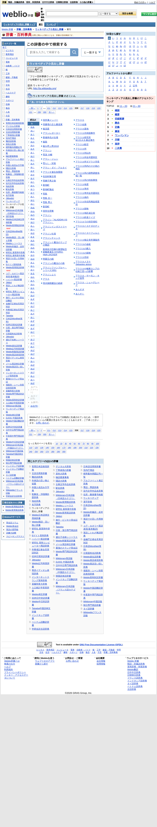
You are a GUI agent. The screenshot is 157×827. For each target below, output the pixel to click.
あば (32, 350)
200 (80, 447)
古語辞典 (74, 2)
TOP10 (110, 106)
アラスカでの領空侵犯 (86, 221)
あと (32, 197)
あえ (32, 138)
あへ (32, 229)
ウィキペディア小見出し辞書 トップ (19, 24)
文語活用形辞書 (39, 473)
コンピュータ (12, 58)
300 (44, 112)
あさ (32, 164)
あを (32, 288)
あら (32, 266)
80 (88, 443)
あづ (32, 339)
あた (32, 182)
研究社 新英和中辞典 (15, 252)
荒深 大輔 (47, 154)
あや (32, 255)
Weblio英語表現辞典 (93, 560)
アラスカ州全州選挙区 (86, 157)
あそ (32, 178)
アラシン (47, 150)
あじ (32, 317)
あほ (32, 233)
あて (32, 193)
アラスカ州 (80, 149)
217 (82, 108)
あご (32, 310)
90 (92, 443)
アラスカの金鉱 (83, 244)
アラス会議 (80, 124)
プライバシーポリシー (15, 672)
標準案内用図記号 (14, 147)
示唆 (117, 139)
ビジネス (10, 50)
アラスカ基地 (82, 129)
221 (30, 112)
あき (32, 149)
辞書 (4, 2)
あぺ (32, 380)
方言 (8, 116)
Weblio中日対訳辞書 (15, 442)
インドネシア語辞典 (137, 680)
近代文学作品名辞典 (93, 491)
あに (32, 204)
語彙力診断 (11, 533)
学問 (8, 81)
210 (86, 447)
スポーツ (10, 100)
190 (74, 447)
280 (52, 451)
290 (58, 451)
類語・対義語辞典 (16, 2)
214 (65, 108)
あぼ (32, 365)
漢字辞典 (87, 501)
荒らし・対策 (49, 163)
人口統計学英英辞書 (15, 403)
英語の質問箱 (12, 529)
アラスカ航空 (82, 144)
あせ (32, 175)
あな (32, 200)
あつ (32, 189)
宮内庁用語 (88, 470)
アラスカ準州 (82, 188)
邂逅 (117, 131)
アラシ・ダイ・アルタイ (55, 167)
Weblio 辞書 (7, 29)
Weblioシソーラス (64, 505)
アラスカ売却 (82, 257)
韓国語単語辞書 (63, 576)
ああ (32, 127)
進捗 (117, 143)
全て (5, 47)
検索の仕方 (9, 664)
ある (32, 273)
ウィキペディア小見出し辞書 (49, 29)
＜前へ (32, 108)
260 (41, 451)
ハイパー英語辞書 (40, 539)
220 (98, 108)
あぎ (32, 299)
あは (32, 219)
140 (47, 447)
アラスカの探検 (83, 253)
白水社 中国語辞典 (65, 562)
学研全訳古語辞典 (40, 629)
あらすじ (79, 294)
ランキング (51, 24)
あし (32, 167)
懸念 (117, 122)
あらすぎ (79, 289)
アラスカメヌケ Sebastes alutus (83, 263)
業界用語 (10, 54)
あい (32, 131)
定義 (117, 127)
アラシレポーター (51, 133)
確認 (117, 110)
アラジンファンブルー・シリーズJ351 (55, 269)
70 (83, 443)
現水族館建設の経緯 (52, 283)
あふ (32, 226)
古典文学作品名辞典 (65, 484)
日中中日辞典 (48, 2)
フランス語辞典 (135, 678)
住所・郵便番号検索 (93, 494)
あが (32, 295)
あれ (32, 277)
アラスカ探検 (82, 208)
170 (63, 447)
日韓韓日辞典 (62, 2)
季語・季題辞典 (91, 487)
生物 (8, 104)
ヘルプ (152, 2)
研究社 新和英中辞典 (66, 509)
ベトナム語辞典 (135, 686)
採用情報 (101, 664)
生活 (8, 89)
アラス (46, 279)
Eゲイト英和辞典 (40, 535)
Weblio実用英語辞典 (65, 513)
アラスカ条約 (82, 197)
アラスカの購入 (83, 248)
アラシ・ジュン (50, 159)
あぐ (32, 303)
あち (32, 186)
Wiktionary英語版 (64, 558)
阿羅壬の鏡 (48, 259)
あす (32, 171)
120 (36, 447)
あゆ (32, 259)
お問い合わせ (42, 423)
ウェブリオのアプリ (45, 661)
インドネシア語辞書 (15, 466)
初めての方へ (140, 2)
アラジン (47, 215)
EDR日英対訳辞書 (40, 556)
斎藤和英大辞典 (39, 584)
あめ (32, 248)
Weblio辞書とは (11, 661)
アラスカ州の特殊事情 (86, 180)
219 (93, 108)
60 (79, 443)
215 (70, 108)
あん (32, 292)
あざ (32, 314)
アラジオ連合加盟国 (52, 172)
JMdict (59, 516)
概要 (117, 114)
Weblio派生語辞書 (92, 556)
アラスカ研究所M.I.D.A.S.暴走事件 (84, 138)
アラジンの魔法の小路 (54, 263)
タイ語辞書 (88, 608)
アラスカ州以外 (83, 153)
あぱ (32, 369)
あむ (32, 244)
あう (32, 134)
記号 (135, 85)
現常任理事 (48, 211)
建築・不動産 (12, 77)
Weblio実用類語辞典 (65, 502)
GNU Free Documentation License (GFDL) (101, 644)
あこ (32, 160)
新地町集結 (48, 189)
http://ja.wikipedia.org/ (44, 88)
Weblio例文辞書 (39, 594)
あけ (32, 156)
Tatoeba (59, 527)
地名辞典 (36, 501)
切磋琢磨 (119, 118)
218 (87, 108)
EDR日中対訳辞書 (40, 598)
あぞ (32, 328)
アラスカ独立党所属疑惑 (87, 240)
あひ (32, 222)
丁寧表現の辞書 (63, 470)
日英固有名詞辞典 (92, 553)
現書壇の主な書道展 (52, 124)
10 (57, 443)
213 (59, 108)
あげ (32, 306)
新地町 (46, 185)
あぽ (32, 383)
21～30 (136, 106)
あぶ (32, 358)
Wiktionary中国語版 (92, 601)
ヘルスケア (11, 93)
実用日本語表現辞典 (15, 123)
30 (66, 443)
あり (32, 270)
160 (58, 447)
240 (30, 451)
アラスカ (79, 120)
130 (41, 447)
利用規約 (8, 669)
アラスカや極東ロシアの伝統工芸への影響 (87, 270)
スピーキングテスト (15, 536)
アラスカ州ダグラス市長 (87, 161)
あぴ (32, 372)
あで (32, 343)
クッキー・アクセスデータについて (16, 676)
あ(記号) (34, 406)
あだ (32, 332)
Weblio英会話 (12, 526)
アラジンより (49, 274)
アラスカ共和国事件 (85, 133)
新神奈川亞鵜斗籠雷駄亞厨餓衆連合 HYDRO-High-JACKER (55, 252)
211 (48, 108)
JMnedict (36, 560)
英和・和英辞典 (33, 2)
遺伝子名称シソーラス (66, 537)
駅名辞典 (60, 488)
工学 (8, 73)
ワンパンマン (122, 135)
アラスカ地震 (82, 184)
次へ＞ (52, 112)
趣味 (8, 96)
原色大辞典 (61, 473)
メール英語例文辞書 (65, 544)
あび (32, 354)
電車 (8, 62)
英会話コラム (12, 523)
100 (97, 443)
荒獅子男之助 (49, 180)
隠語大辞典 (61, 481)
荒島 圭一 (47, 198)
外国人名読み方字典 (15, 165)
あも (32, 251)
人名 (8, 112)
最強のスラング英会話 (66, 548)
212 (54, 108)
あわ (32, 284)
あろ (32, 281)
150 (52, 447)
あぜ (32, 325)
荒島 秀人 (47, 202)
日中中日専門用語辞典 (66, 565)
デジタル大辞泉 (63, 466)
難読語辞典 (37, 477)
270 (47, 451)
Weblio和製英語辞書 (65, 540)
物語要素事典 (62, 477)
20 (61, 443)
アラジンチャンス (51, 238)
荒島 (45, 194)
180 (69, 447)
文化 (8, 85)
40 (70, 443)
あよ (32, 263)
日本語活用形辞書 (92, 466)
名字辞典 (36, 504)
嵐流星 (46, 129)
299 (39, 112)
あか (32, 145)
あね (32, 211)
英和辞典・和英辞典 (137, 666)
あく (32, 153)
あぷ (32, 376)
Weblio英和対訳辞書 (93, 577)
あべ (32, 361)
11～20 (123, 106)
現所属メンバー (50, 120)
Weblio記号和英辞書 (15, 349)
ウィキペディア (91, 498)
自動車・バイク (13, 66)
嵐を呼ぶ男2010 (51, 146)
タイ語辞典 (132, 683)
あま (32, 237)
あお (32, 142)
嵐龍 (45, 142)
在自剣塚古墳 (49, 176)
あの (32, 215)
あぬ (32, 208)
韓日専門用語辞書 (92, 605)
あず (32, 321)
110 (30, 447)
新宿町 (46, 206)
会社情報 (101, 661)
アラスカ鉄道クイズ (85, 217)
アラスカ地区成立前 (85, 213)
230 (97, 447)
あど (32, 347)
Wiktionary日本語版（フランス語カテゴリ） (65, 589)
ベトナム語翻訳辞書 (15, 478)
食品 (8, 108)
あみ (32, 240)
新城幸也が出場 (50, 137)
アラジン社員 (49, 233)
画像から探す (41, 664)
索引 (41, 24)
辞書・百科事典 (24, 29)
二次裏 (118, 148)
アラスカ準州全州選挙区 (87, 193)
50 (74, 443)
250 (36, 451)
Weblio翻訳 (132, 669)
